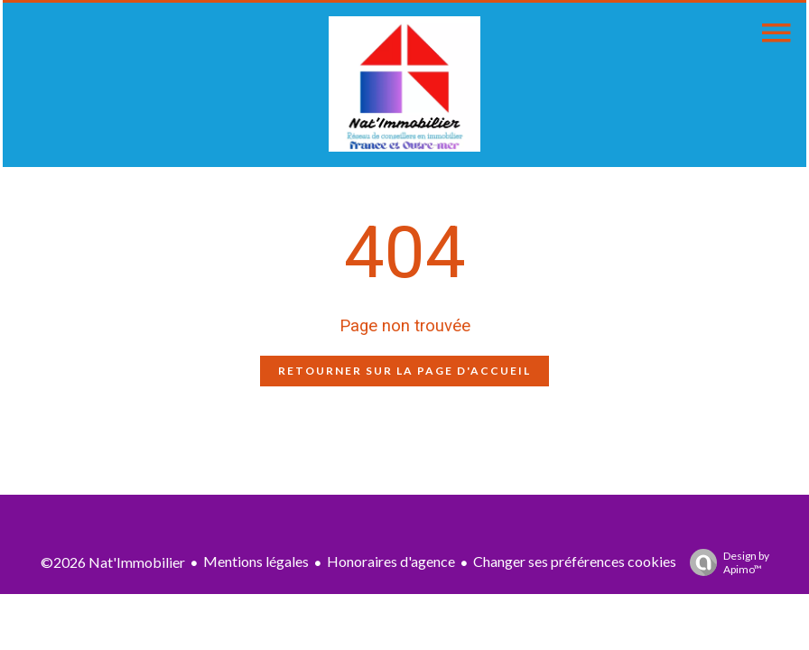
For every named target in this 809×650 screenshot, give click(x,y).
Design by (725, 562)
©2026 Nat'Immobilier (113, 562)
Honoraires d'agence (391, 561)
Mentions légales (256, 561)
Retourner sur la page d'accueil (404, 370)
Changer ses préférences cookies (574, 561)
